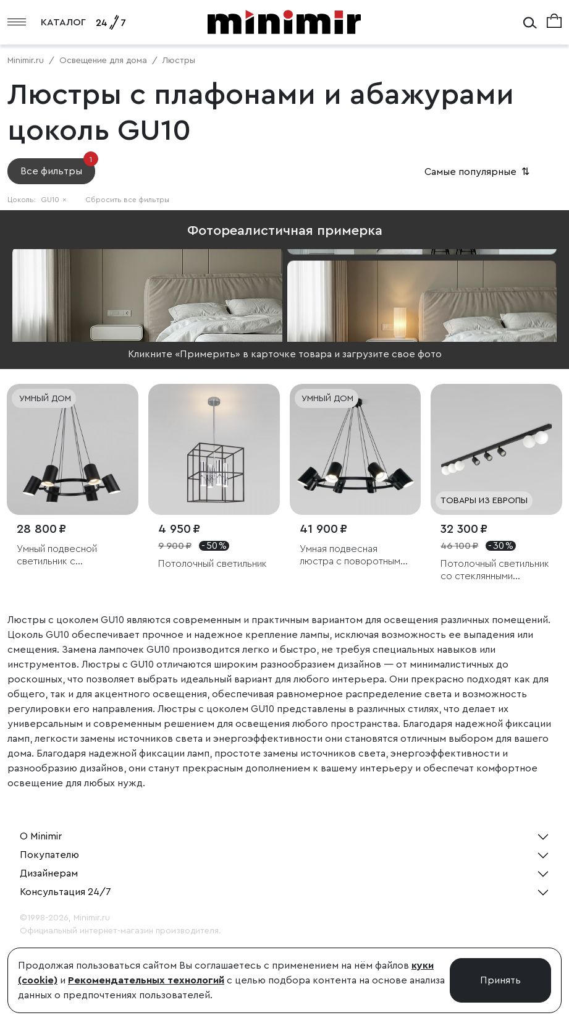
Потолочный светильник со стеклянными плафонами (494, 570)
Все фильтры (57, 167)
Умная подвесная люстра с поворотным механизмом (350, 555)
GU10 (54, 199)
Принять (500, 980)
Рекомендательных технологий (146, 980)
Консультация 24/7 (65, 892)
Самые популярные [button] (478, 172)
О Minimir (41, 836)
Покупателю (49, 855)
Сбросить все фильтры (127, 199)
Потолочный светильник (212, 564)
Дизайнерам (49, 873)
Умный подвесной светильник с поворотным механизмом (57, 555)
